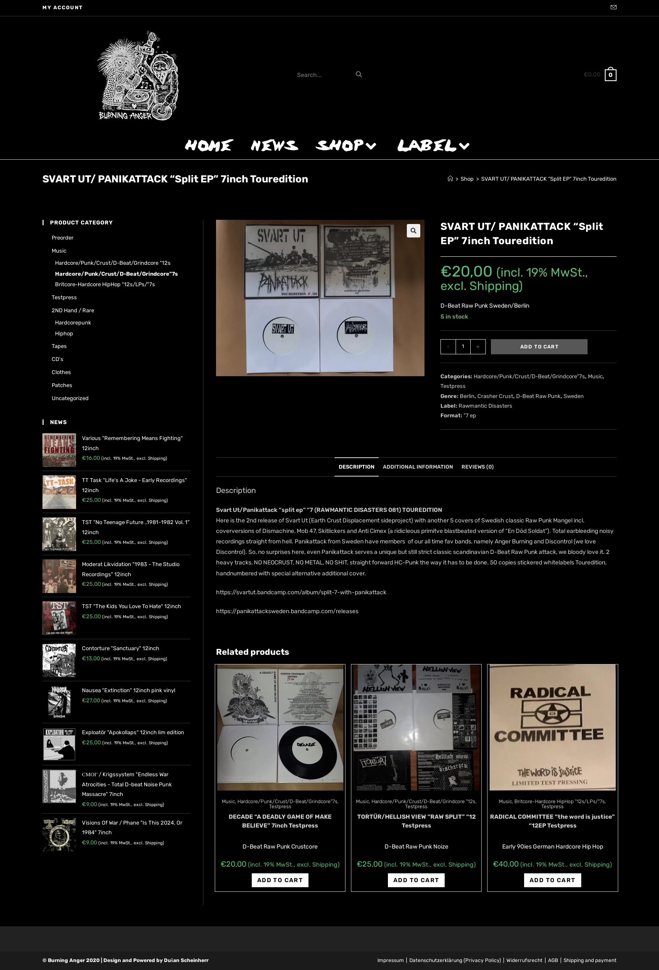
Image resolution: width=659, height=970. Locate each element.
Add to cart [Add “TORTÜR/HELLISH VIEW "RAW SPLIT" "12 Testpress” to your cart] (416, 880)
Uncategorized (70, 398)
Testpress (453, 386)
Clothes (61, 372)
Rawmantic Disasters (485, 406)
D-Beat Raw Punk (538, 396)
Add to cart (539, 347)
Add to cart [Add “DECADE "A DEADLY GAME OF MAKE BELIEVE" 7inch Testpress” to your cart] (280, 880)
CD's (57, 359)
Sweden (574, 396)
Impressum (390, 960)
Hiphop (64, 333)
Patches (62, 385)
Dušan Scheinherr (186, 960)
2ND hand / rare (73, 310)
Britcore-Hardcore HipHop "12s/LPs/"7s (559, 801)
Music (595, 376)
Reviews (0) (477, 467)
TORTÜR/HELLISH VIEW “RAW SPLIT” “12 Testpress (416, 821)
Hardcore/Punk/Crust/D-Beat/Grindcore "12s (423, 801)
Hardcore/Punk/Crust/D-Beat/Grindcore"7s (529, 376)
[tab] (357, 467)
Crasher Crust (495, 396)
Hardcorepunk (73, 322)
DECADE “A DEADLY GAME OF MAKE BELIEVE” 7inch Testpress (280, 821)
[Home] (450, 179)
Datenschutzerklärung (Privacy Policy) (455, 960)
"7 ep (470, 415)
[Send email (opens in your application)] (612, 8)
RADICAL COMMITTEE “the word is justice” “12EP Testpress (552, 821)
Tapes (59, 346)
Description (356, 467)
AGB (553, 960)
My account (62, 8)
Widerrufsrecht (524, 960)
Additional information (418, 467)
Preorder (63, 238)
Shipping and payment (590, 960)
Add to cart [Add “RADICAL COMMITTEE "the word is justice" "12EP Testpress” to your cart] (552, 880)
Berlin (467, 396)
